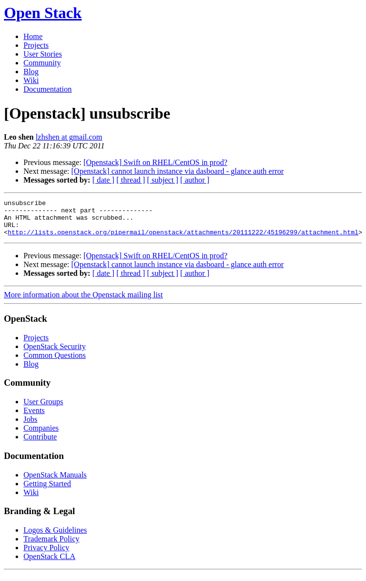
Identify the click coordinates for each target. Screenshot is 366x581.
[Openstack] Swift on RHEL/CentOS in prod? (156, 162)
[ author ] (195, 180)
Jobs (30, 426)
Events (34, 418)
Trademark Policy (51, 546)
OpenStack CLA (49, 564)
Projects (36, 45)
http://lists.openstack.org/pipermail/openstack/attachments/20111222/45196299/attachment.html (183, 239)
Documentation (47, 89)
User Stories (42, 54)
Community (42, 63)
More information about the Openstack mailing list (83, 302)
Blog (31, 71)
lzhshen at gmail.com (69, 137)
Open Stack (43, 12)
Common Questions (54, 362)
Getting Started (47, 491)
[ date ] (103, 180)
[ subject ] (162, 180)
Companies (41, 435)
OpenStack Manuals (54, 482)
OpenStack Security (54, 354)
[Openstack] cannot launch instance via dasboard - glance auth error (177, 171)
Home (33, 36)
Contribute (40, 444)
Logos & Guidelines (55, 537)
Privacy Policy (46, 555)
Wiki (31, 80)
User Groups (43, 409)
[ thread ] (130, 180)
